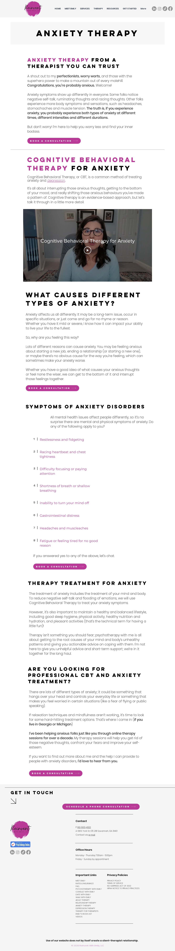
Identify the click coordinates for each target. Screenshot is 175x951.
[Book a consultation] (54, 141)
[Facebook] (170, 8)
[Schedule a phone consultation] (101, 807)
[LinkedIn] (154, 8)
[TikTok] (165, 8)
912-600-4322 (84, 827)
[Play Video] (87, 250)
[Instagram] (159, 8)
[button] (85, 8)
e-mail (91, 834)
